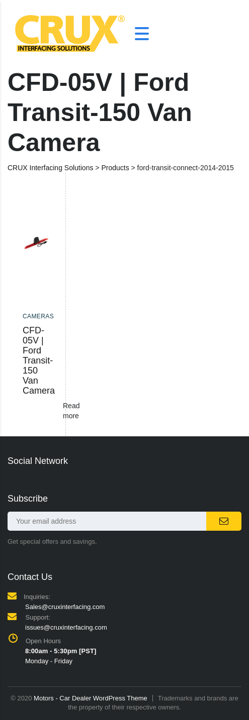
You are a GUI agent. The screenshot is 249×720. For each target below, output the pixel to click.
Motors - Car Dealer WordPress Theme (90, 698)
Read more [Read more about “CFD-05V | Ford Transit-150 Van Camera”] (71, 411)
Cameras (38, 316)
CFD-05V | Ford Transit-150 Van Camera (39, 360)
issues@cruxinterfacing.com (66, 627)
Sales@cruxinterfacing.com (65, 607)
